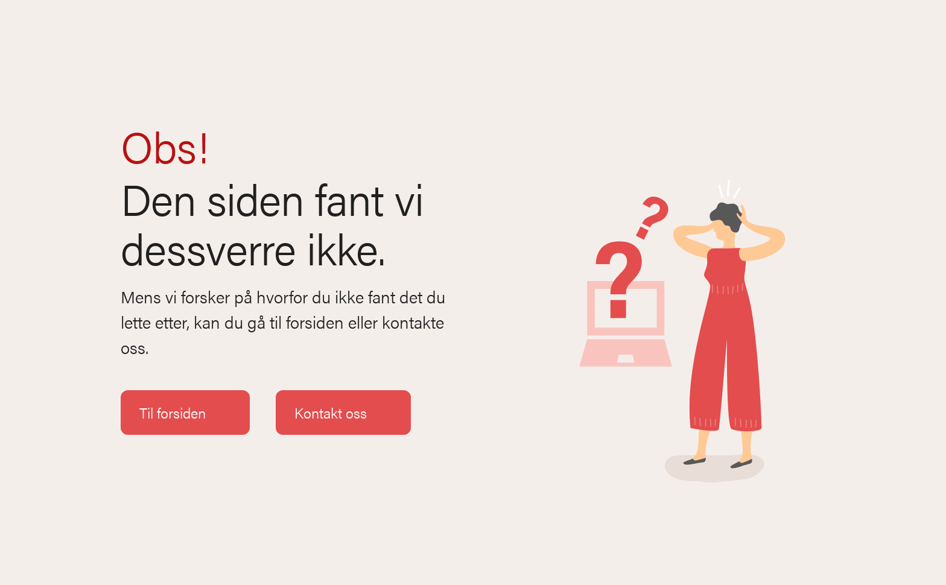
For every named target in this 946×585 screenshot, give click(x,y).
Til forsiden (185, 412)
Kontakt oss (343, 412)
